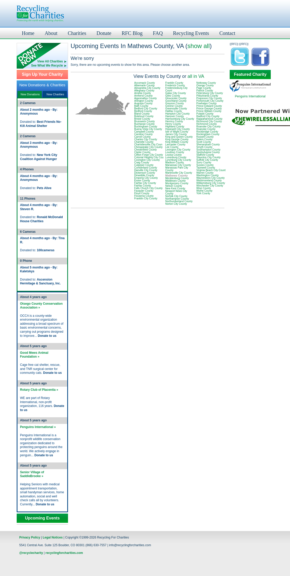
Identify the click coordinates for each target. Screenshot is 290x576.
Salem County (204, 139)
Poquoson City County (209, 98)
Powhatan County (206, 103)
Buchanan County (144, 124)
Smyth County (204, 147)
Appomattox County (145, 98)
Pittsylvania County (207, 95)
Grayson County (174, 103)
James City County (176, 134)
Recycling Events (191, 33)
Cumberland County (145, 167)
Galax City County (175, 93)
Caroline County (143, 134)
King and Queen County (179, 136)
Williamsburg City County (210, 183)
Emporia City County (146, 177)
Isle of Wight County (176, 131)
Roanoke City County (208, 126)
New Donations (30, 94)
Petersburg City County (209, 93)
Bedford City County (145, 108)
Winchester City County (209, 185)
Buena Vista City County (148, 129)
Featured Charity (250, 74)
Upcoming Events (42, 518)
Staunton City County (208, 157)
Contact (227, 33)
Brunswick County (144, 121)
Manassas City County (178, 165)
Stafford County (205, 154)
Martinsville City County (178, 172)
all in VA (196, 76)
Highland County (174, 126)
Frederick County (175, 85)
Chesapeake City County (148, 147)
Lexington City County (177, 149)
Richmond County (206, 124)
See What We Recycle (47, 65)
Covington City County (147, 160)
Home (28, 33)
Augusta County (143, 103)
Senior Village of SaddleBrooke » (32, 474)
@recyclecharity (31, 553)
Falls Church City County (148, 188)
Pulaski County (205, 113)
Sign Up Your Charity (42, 74)
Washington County (207, 175)
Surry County (203, 162)
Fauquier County (143, 190)
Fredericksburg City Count (176, 89)
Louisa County (173, 154)
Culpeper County (143, 165)
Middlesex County (175, 180)
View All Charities (50, 61)
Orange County (205, 85)
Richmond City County (209, 121)
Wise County (203, 188)
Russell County (205, 136)
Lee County (171, 147)
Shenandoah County (208, 144)
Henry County (173, 124)
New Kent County (175, 188)
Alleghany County (144, 90)
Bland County (142, 113)
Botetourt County (143, 116)
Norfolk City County (176, 196)
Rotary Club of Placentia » (39, 390)
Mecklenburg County (177, 178)
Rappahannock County (209, 118)
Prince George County (209, 108)
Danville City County (145, 170)
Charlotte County (143, 142)
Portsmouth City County (210, 100)
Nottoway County (206, 82)
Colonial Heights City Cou (148, 157)
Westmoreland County (209, 180)
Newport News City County (176, 192)
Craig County (141, 162)
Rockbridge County (207, 131)
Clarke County (142, 152)
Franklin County (174, 82)
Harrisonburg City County (179, 118)
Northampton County (177, 198)
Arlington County (143, 100)
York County (203, 193)
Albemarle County (144, 85)
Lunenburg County (175, 157)
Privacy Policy (29, 537)
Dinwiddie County (144, 175)
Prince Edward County (209, 106)
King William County (176, 142)
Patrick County (204, 90)
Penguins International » (38, 427)
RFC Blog (132, 33)
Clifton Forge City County (148, 154)
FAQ (158, 33)
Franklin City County (145, 198)
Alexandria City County (147, 88)
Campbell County (144, 131)
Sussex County (205, 165)
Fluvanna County (144, 195)
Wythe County (204, 190)
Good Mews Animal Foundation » (34, 355)
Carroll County (142, 136)
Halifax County (173, 111)
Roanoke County (206, 129)
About (51, 33)
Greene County (174, 106)
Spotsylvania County (208, 152)
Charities (77, 33)
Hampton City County (177, 113)
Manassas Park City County (176, 169)
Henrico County (174, 121)
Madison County (174, 162)
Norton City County (176, 203)
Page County (203, 88)
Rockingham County (207, 134)
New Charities (55, 94)
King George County (177, 139)
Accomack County (144, 82)
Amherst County (143, 95)
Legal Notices (53, 537)
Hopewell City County (177, 129)
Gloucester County (176, 98)
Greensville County (176, 108)
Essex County (142, 180)
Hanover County (174, 116)
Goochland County (176, 100)
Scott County (203, 142)
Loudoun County (174, 152)
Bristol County (142, 118)
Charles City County (145, 139)
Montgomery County (176, 183)
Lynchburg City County (178, 160)
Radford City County (207, 116)
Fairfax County (142, 185)
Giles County (172, 95)
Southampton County (208, 149)
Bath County (141, 106)
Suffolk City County (207, 160)
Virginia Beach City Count (211, 170)
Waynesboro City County (210, 177)
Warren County (205, 172)
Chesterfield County (145, 149)
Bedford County (143, 111)
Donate (103, 33)
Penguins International (250, 96)
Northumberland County (178, 201)
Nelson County (173, 185)
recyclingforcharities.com (64, 553)
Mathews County (176, 175)
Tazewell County (205, 167)
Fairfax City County (145, 183)
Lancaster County (175, 144)
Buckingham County (145, 126)
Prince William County (208, 111)
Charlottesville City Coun (148, 144)
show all (198, 45)
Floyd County (141, 193)
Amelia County (142, 93)
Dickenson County (144, 172)
